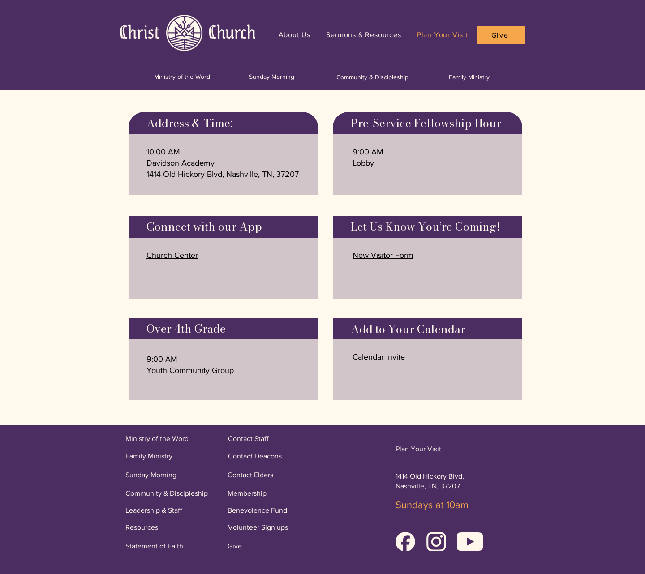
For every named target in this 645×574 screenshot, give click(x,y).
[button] (379, 356)
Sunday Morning (271, 76)
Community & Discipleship (372, 77)
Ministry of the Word (182, 76)
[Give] (501, 35)
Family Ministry (469, 77)
